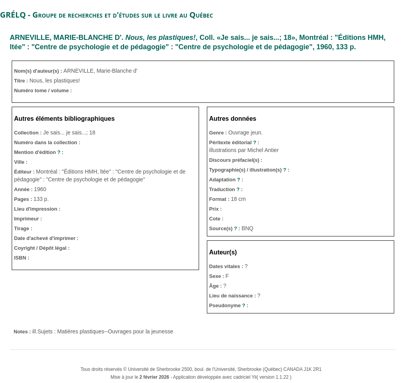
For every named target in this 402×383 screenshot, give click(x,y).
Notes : (23, 332)
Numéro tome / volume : (43, 90)
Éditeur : (25, 172)
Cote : (216, 219)
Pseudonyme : (228, 305)
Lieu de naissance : (233, 296)
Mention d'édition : (39, 152)
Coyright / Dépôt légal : (41, 248)
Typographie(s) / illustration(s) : (249, 170)
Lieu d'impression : (37, 209)
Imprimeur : (28, 219)
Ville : (20, 162)
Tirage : (23, 228)
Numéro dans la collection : (47, 142)
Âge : (216, 286)
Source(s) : (225, 228)
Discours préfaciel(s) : (236, 160)
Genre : (218, 133)
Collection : (28, 133)
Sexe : (217, 276)
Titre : (22, 81)
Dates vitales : (227, 266)
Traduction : (226, 189)
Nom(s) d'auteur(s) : (39, 71)
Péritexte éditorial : (234, 142)
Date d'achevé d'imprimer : (46, 238)
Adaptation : (226, 180)
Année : (24, 189)
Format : (220, 199)
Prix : (215, 209)
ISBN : (21, 258)
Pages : (24, 199)
